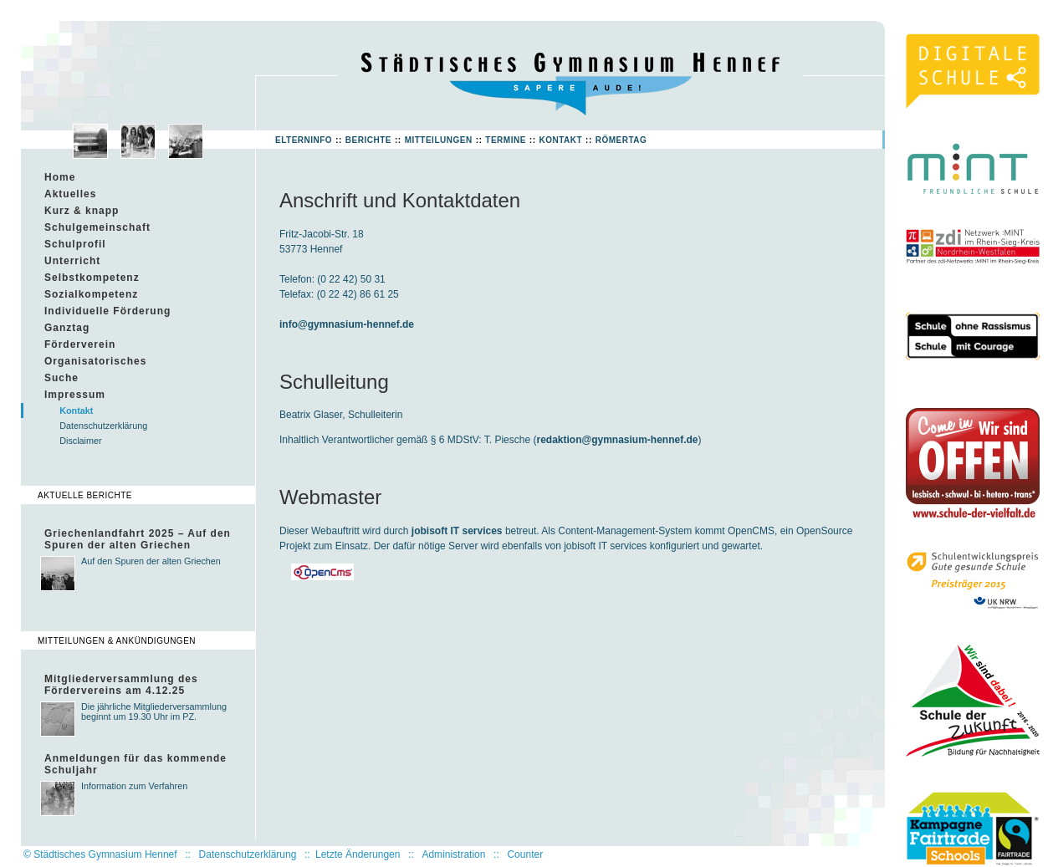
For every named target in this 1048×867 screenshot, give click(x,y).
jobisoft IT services (457, 531)
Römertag (621, 140)
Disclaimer (80, 441)
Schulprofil (75, 244)
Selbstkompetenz (92, 277)
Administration (453, 854)
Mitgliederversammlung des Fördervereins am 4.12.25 (121, 684)
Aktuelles (70, 194)
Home (59, 177)
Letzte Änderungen (357, 854)
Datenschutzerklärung (103, 426)
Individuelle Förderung (107, 311)
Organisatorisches (95, 361)
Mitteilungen (439, 140)
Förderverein (79, 344)
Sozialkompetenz (91, 294)
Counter (525, 854)
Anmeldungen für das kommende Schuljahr (135, 764)
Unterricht (72, 261)
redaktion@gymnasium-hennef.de (617, 440)
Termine (505, 140)
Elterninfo (303, 140)
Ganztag (66, 328)
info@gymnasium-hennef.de (346, 324)
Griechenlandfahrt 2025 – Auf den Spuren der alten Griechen (137, 539)
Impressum (74, 394)
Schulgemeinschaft (97, 227)
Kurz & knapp (81, 211)
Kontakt (560, 140)
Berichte (368, 140)
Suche (61, 378)
